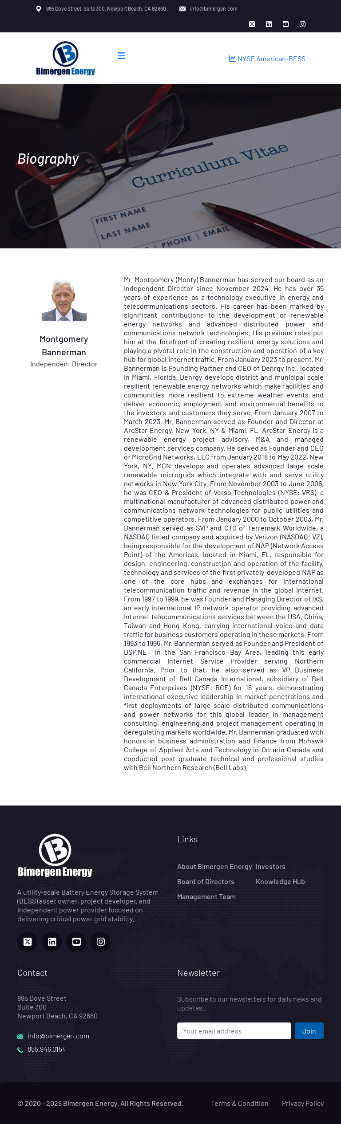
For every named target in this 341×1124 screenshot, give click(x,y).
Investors (270, 866)
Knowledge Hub (280, 881)
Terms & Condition (240, 1103)
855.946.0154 (47, 1049)
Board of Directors (205, 881)
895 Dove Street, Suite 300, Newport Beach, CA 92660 (106, 8)
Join (309, 1030)
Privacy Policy (303, 1103)
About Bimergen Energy (214, 866)
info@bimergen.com (214, 8)
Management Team (206, 896)
